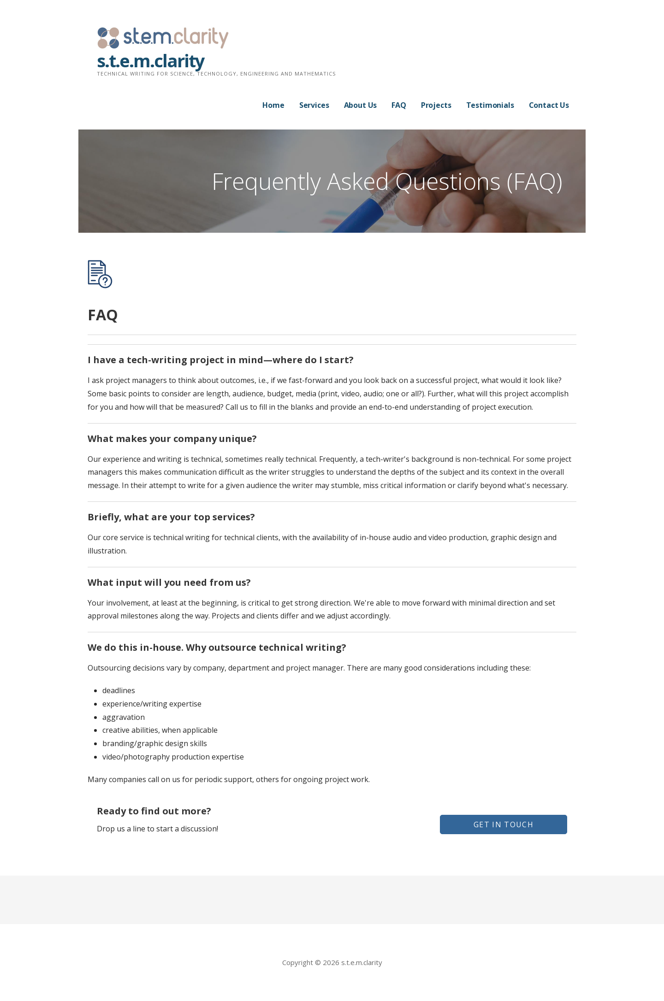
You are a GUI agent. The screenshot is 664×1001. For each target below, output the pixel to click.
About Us (360, 105)
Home (273, 105)
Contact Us (549, 105)
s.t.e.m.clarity (150, 60)
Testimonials (490, 105)
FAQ (398, 105)
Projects (436, 105)
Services (314, 105)
